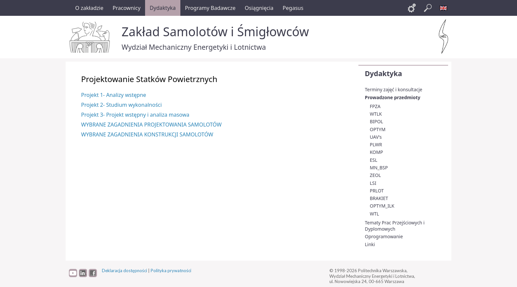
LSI (373, 183)
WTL (374, 214)
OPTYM (378, 129)
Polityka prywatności (171, 270)
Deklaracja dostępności (124, 270)
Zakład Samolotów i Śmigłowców (215, 31)
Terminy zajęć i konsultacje (393, 89)
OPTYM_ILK (382, 206)
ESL (374, 160)
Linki (370, 244)
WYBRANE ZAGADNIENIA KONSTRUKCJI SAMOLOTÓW (147, 134)
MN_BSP (379, 167)
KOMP (376, 152)
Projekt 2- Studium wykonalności (121, 104)
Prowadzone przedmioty (392, 97)
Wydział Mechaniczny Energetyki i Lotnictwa (194, 47)
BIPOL (376, 121)
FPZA (375, 106)
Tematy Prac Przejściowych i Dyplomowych (395, 225)
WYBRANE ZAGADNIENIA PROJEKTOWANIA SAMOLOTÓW (151, 124)
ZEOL (375, 175)
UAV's (376, 137)
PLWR (376, 144)
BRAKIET (379, 198)
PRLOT (377, 190)
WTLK (376, 114)
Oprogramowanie (384, 236)
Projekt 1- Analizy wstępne (113, 95)
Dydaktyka (383, 73)
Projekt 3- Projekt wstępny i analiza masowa (135, 114)
